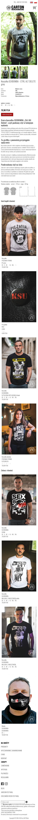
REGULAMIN (4, 777)
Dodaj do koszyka (7, 115)
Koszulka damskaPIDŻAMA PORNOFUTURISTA (7, 459)
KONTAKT (4, 758)
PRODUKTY (4, 746)
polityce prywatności (12, 808)
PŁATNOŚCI (4, 773)
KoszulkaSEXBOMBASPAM (5, 529)
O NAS (3, 754)
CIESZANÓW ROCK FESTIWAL (10, 796)
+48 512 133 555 (21, 2)
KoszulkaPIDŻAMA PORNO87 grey (7, 260)
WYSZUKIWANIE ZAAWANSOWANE (11, 750)
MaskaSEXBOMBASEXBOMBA (5, 728)
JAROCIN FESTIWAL (7, 792)
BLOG (2, 788)
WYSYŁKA (4, 769)
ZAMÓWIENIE (5, 765)
